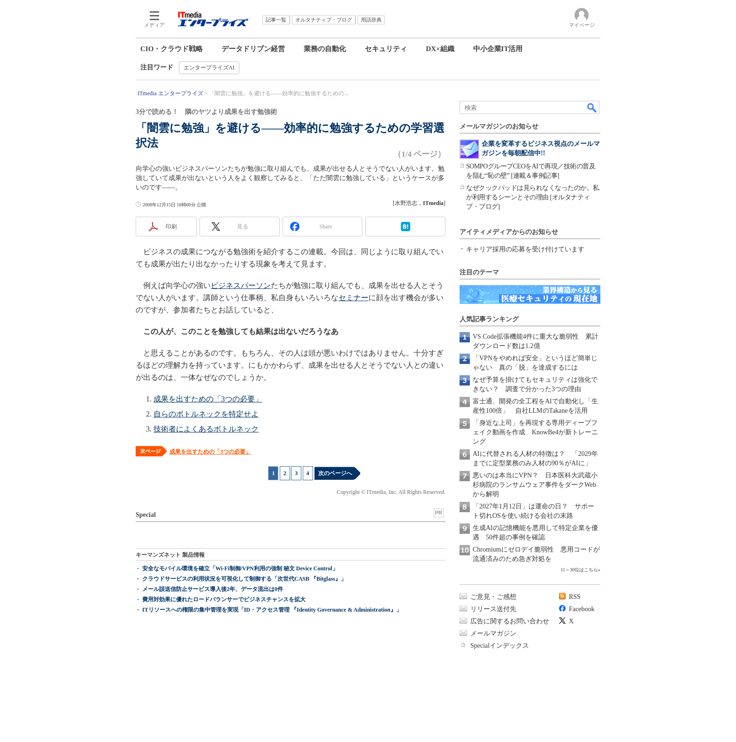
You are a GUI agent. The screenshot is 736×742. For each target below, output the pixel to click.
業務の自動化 (325, 49)
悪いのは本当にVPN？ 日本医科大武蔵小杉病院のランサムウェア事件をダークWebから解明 (535, 485)
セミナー (353, 298)
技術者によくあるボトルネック (206, 429)
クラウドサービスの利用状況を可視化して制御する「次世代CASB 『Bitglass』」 (244, 578)
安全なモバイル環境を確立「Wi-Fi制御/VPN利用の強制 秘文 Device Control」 (240, 568)
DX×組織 (440, 49)
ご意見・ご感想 (493, 596)
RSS (575, 596)
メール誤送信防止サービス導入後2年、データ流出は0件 (212, 589)
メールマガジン (493, 633)
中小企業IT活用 (498, 49)
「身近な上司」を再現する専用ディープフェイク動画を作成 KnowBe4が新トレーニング (535, 432)
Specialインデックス (499, 645)
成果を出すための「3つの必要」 (207, 399)
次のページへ (335, 473)
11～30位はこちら (579, 569)
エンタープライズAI (209, 67)
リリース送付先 (493, 609)
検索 (592, 107)
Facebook (581, 609)
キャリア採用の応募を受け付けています (525, 249)
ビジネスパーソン (241, 285)
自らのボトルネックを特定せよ (206, 414)
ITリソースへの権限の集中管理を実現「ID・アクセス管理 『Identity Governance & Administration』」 (272, 609)
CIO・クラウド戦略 (171, 49)
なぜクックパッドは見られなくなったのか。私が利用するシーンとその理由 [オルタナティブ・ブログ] (532, 197)
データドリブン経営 (253, 49)
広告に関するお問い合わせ (509, 621)
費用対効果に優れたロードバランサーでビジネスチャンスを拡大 (224, 599)
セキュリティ (386, 49)
